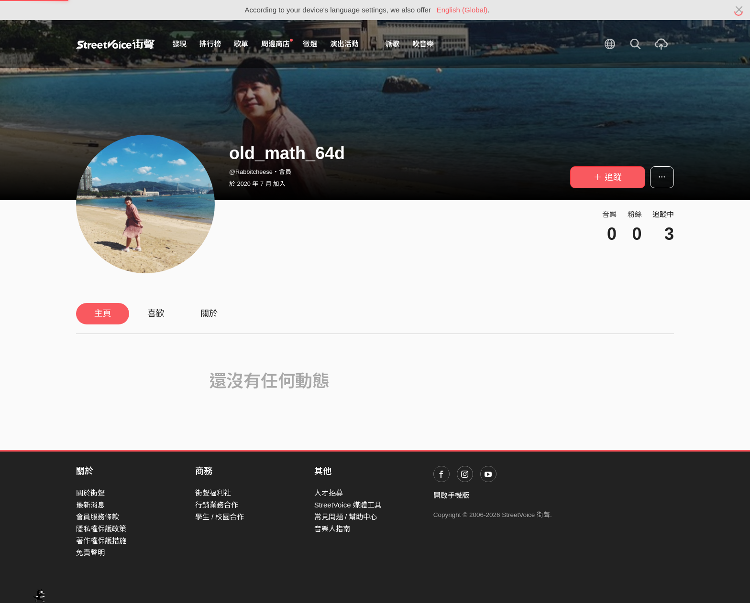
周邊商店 (277, 43)
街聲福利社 (213, 493)
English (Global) (462, 10)
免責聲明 (90, 553)
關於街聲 (90, 493)
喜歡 (156, 313)
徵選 (310, 44)
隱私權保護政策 (101, 529)
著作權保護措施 (101, 541)
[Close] (739, 10)
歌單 (241, 44)
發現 (179, 44)
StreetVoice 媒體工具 (348, 505)
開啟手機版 (451, 495)
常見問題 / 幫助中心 (346, 517)
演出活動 (344, 44)
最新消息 (90, 505)
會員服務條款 (97, 517)
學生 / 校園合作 (219, 517)
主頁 (102, 313)
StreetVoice (115, 44)
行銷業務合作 (216, 505)
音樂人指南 (332, 529)
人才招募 (328, 493)
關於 (209, 313)
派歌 (392, 44)
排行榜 (210, 44)
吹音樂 (423, 44)
